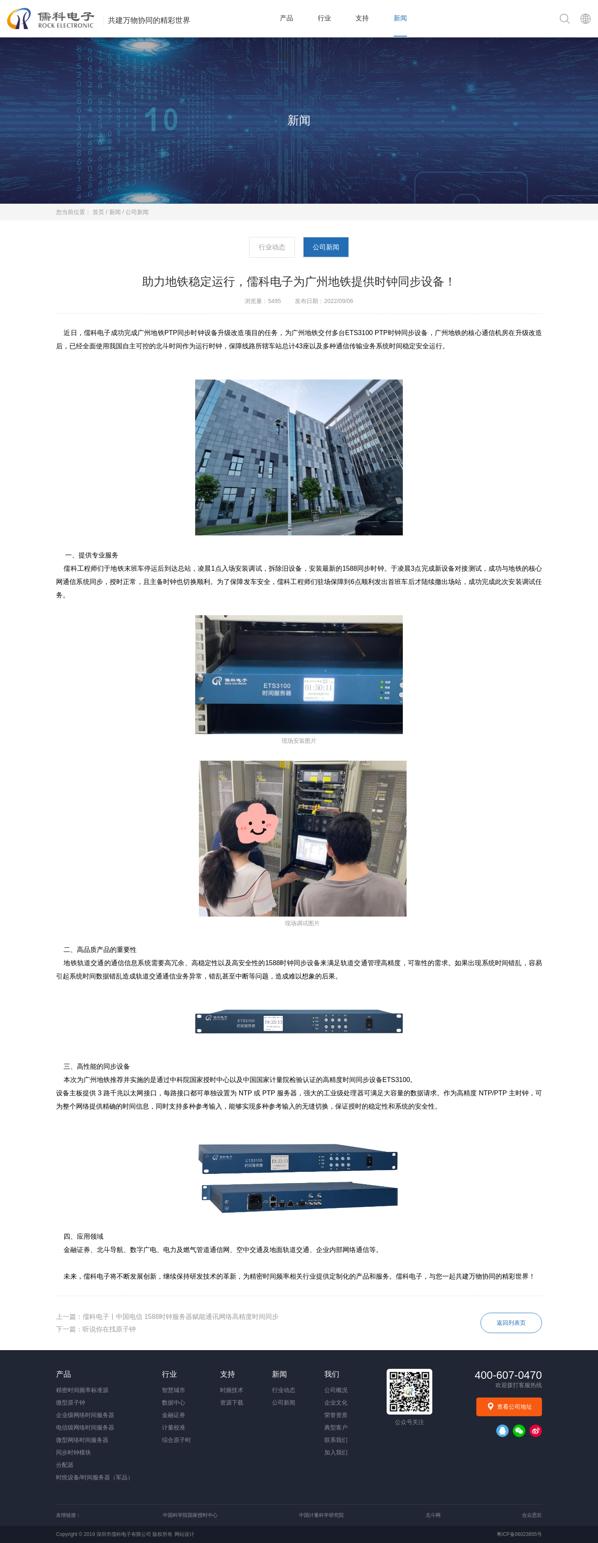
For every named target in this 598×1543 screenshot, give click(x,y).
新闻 (404, 18)
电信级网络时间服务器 (85, 1427)
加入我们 (336, 1452)
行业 (328, 18)
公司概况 (336, 1390)
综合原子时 (176, 1440)
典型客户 (336, 1427)
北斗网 (433, 1515)
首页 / (101, 212)
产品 (290, 18)
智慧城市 (173, 1390)
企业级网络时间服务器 (85, 1415)
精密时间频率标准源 (82, 1390)
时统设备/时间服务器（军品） (94, 1477)
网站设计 (184, 1534)
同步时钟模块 (73, 1452)
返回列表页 (510, 1323)
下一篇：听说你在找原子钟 (96, 1329)
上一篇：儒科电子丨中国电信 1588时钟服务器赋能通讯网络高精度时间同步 (167, 1316)
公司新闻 (137, 212)
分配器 (65, 1465)
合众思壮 (532, 1515)
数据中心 (173, 1402)
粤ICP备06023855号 (519, 1534)
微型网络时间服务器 (82, 1440)
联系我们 (336, 1440)
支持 (366, 18)
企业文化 (336, 1402)
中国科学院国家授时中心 (190, 1515)
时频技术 (231, 1390)
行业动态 (272, 247)
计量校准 (173, 1427)
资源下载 (231, 1402)
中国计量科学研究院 (321, 1515)
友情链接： (68, 1515)
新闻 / (117, 212)
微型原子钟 (70, 1402)
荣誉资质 (336, 1415)
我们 (442, 18)
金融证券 (173, 1415)
